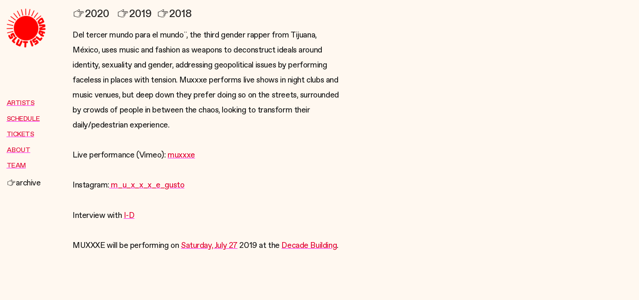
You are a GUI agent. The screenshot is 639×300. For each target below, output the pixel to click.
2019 (134, 14)
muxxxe (181, 155)
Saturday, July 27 (209, 246)
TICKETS (20, 134)
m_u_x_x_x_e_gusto (146, 185)
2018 (174, 14)
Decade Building (309, 246)
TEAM (16, 165)
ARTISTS (21, 103)
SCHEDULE (23, 119)
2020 (91, 14)
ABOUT (18, 150)
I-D (129, 216)
